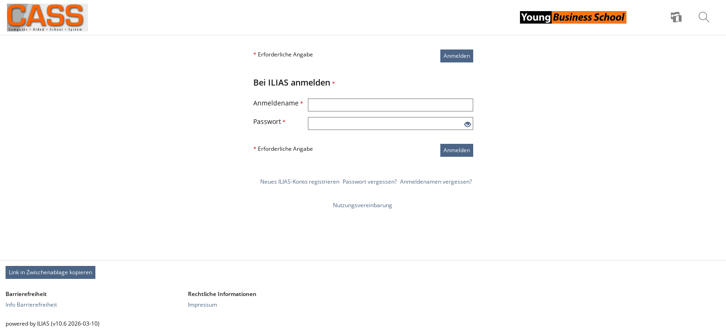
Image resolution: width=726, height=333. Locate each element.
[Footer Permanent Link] (363, 272)
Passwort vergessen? (370, 181)
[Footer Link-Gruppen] (363, 299)
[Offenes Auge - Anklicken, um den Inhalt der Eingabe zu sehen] (467, 124)
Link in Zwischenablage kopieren (50, 272)
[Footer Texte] (363, 323)
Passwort (269, 121)
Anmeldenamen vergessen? (436, 181)
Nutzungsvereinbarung (362, 205)
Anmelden (457, 56)
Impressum (202, 304)
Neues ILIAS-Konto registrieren (299, 181)
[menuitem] (677, 17)
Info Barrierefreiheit (31, 304)
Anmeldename (278, 103)
